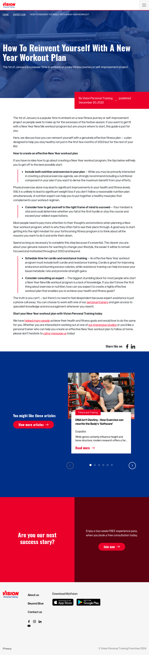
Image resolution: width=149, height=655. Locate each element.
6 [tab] (112, 465)
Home (6, 14)
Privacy (7, 648)
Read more (82, 448)
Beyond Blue (36, 603)
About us (33, 595)
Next (132, 465)
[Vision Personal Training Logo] (9, 5)
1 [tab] (90, 465)
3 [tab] (99, 465)
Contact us (35, 612)
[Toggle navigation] (144, 5)
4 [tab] (103, 465)
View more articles (31, 424)
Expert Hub (19, 14)
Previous (70, 465)
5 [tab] (108, 465)
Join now (109, 546)
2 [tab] (95, 465)
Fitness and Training (88, 412)
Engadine (80, 431)
